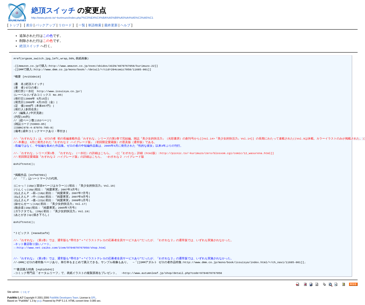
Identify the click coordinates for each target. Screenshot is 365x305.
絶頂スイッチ (53, 10)
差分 (29, 25)
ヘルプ (125, 25)
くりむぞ (25, 292)
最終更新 (111, 25)
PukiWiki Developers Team (64, 297)
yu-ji (39, 300)
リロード (65, 25)
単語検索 (94, 25)
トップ (14, 25)
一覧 (81, 25)
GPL (93, 297)
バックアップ (45, 25)
